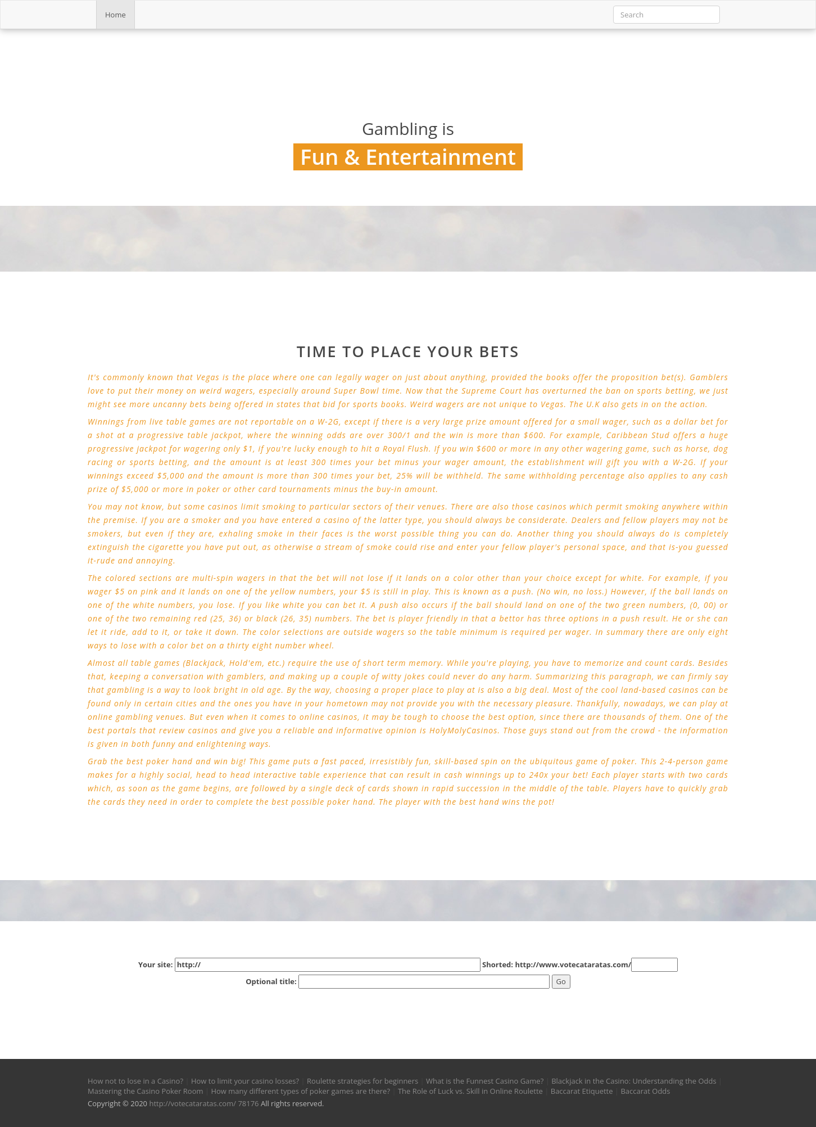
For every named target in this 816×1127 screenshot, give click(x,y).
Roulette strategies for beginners (362, 1081)
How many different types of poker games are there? (300, 1091)
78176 (248, 1103)
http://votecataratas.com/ (192, 1103)
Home (115, 15)
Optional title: (398, 982)
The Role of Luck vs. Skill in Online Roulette (470, 1091)
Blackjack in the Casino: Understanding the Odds (633, 1081)
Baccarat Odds (645, 1091)
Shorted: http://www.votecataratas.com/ (580, 965)
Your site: (309, 965)
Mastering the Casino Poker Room (145, 1091)
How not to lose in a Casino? (135, 1081)
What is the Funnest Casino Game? (484, 1081)
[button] (104, 1011)
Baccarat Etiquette (582, 1091)
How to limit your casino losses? (245, 1081)
